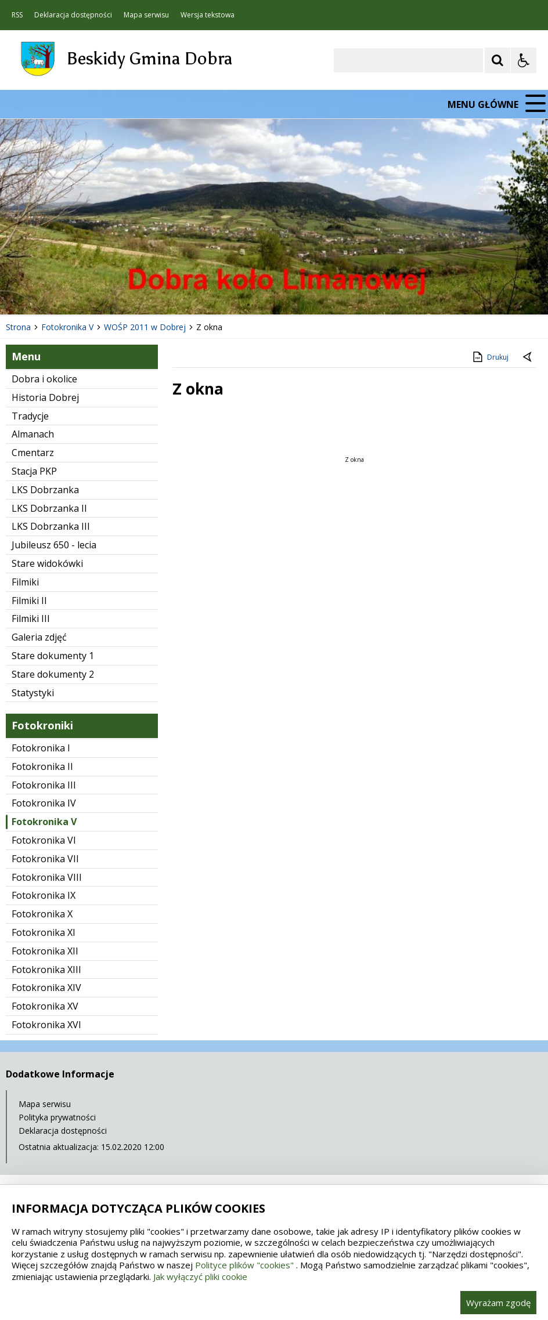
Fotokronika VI (44, 840)
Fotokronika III (44, 785)
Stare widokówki (47, 563)
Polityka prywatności (57, 1117)
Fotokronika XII (45, 951)
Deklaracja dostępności (73, 15)
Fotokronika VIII (47, 877)
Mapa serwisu (146, 15)
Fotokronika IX (43, 895)
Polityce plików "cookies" (244, 1265)
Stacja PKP (34, 471)
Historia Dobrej (45, 397)
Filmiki (25, 582)
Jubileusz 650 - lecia (54, 544)
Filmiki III (31, 618)
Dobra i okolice (44, 379)
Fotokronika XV (45, 1006)
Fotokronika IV (44, 803)
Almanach (33, 434)
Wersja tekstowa (208, 15)
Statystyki (33, 692)
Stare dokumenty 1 (53, 655)
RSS (17, 15)
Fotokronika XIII (46, 969)
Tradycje (30, 416)
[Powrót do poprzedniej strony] (528, 357)
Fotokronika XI (43, 932)
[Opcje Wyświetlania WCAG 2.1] (523, 60)
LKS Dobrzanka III (51, 526)
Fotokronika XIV (46, 987)
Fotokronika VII (45, 858)
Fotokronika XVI (46, 1024)
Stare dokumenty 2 (53, 674)
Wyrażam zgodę (498, 1302)
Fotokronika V (44, 821)
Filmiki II (29, 600)
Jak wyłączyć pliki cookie (200, 1276)
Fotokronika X (42, 913)
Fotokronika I (41, 748)
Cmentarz (33, 452)
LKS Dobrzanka (45, 489)
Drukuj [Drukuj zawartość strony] (490, 357)
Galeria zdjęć (39, 637)
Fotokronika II (42, 766)
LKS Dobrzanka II (49, 508)
